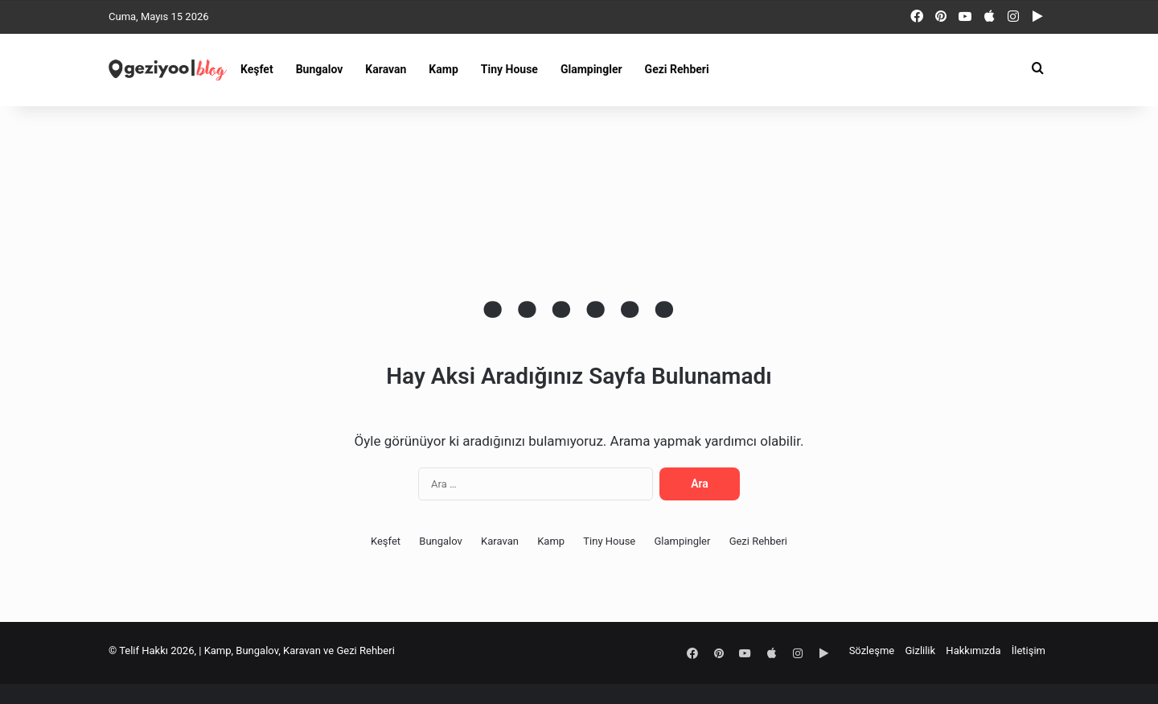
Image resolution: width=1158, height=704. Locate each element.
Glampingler (591, 69)
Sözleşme (872, 650)
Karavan (385, 69)
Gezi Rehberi (677, 69)
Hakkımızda (973, 650)
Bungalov (319, 69)
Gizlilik (920, 650)
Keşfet (256, 69)
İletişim (1028, 650)
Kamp (443, 69)
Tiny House (509, 69)
